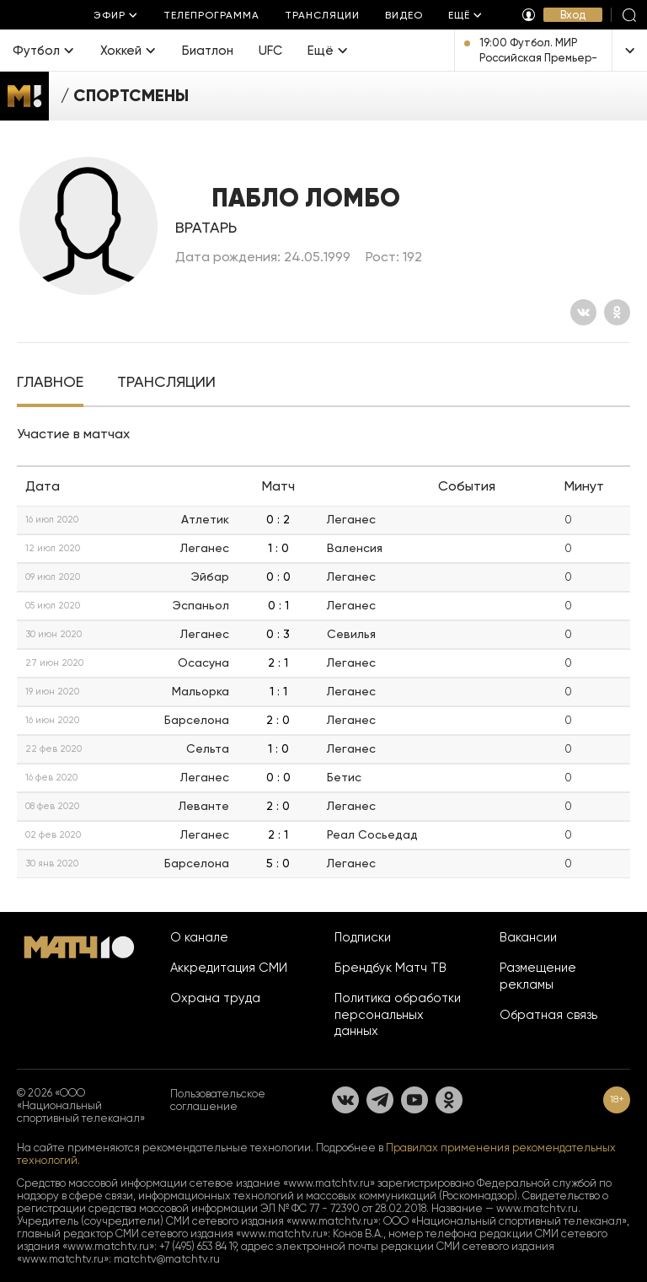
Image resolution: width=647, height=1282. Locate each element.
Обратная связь (548, 1014)
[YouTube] (414, 1099)
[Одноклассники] (617, 312)
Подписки (362, 937)
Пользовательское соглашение (217, 1100)
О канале (199, 937)
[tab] (50, 383)
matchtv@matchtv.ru (167, 1258)
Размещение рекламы (538, 976)
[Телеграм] (379, 1099)
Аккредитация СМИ (228, 967)
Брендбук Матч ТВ (390, 967)
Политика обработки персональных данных (397, 1014)
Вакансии (528, 937)
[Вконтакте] (583, 312)
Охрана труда (215, 998)
